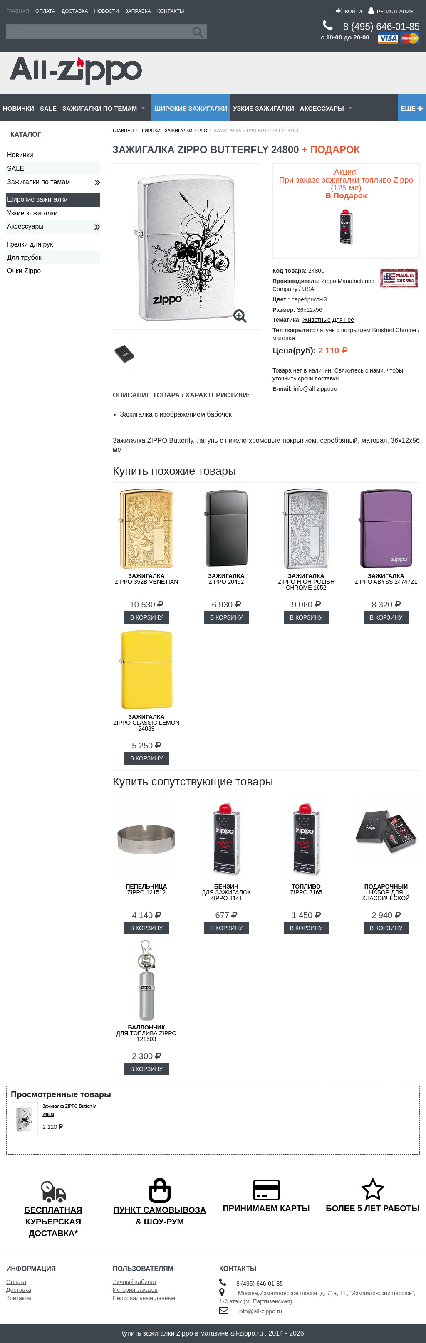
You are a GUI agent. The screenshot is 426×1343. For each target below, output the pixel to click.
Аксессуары (322, 108)
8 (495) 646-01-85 (381, 26)
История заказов (135, 1289)
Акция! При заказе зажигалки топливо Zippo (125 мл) (346, 184)
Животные (316, 319)
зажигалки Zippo (168, 1333)
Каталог (25, 134)
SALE (48, 108)
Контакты (170, 11)
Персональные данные (144, 1298)
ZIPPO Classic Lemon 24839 (146, 722)
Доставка (75, 11)
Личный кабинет (134, 1282)
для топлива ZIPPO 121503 (146, 1033)
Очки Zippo (24, 270)
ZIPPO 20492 (226, 579)
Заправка (138, 11)
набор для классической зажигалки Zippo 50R (386, 895)
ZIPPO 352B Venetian (146, 579)
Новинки (18, 108)
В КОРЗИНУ (146, 617)
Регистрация (391, 12)
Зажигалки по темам (99, 108)
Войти (349, 12)
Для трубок (24, 257)
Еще (412, 108)
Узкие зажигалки (263, 108)
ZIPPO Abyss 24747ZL (386, 579)
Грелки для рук (30, 244)
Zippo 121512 (146, 889)
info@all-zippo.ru (260, 1311)
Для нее (343, 319)
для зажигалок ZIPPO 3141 (226, 892)
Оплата (45, 11)
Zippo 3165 (306, 889)
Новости (106, 11)
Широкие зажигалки (190, 108)
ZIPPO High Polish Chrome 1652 (306, 582)
